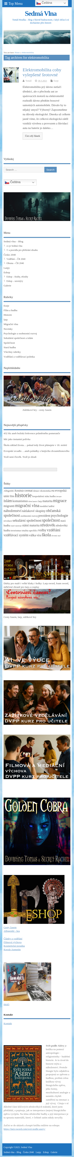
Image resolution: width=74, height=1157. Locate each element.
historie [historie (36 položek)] (23, 495)
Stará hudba (10, 347)
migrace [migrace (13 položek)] (60, 500)
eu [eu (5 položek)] (52, 490)
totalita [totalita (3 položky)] (25, 530)
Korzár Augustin (12, 949)
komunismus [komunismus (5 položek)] (20, 501)
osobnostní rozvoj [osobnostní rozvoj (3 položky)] (29, 516)
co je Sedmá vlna (14, 246)
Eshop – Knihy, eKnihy (17, 276)
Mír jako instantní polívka (17, 439)
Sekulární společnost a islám (18, 338)
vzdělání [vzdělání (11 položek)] (53, 530)
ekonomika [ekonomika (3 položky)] (45, 491)
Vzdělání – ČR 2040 (15, 259)
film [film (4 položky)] (12, 496)
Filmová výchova (12, 942)
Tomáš (28, 80)
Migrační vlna (11, 324)
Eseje (56, 80)
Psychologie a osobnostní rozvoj (20, 333)
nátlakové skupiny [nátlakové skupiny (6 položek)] (33, 511)
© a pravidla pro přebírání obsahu (22, 250)
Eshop (7, 272)
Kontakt (8, 1023)
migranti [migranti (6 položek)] (9, 506)
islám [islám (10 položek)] (8, 501)
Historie (8, 314)
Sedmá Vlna (40, 13)
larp (6, 319)
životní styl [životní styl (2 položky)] (55, 536)
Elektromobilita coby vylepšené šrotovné (42, 72)
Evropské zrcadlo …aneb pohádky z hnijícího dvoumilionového (36, 451)
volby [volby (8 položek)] (42, 530)
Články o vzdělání (13, 938)
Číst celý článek (32, 136)
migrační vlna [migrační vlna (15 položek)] (27, 505)
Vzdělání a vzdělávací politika (19, 356)
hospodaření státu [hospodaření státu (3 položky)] (40, 496)
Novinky (8, 328)
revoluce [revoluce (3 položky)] (8, 521)
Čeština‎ (13, 182)
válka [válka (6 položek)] (32, 535)
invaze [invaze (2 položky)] (59, 496)
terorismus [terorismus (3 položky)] (16, 530)
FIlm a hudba (10, 310)
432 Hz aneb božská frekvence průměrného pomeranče (32, 433)
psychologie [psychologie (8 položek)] (59, 515)
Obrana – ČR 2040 (15, 263)
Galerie (7, 285)
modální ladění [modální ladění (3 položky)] (47, 506)
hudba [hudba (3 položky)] (53, 496)
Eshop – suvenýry (14, 281)
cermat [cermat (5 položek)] (28, 490)
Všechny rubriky (12, 351)
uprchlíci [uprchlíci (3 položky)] (33, 530)
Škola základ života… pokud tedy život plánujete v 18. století (35, 445)
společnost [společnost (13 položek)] (51, 520)
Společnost (9, 342)
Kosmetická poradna (14, 945)
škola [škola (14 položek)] (46, 534)
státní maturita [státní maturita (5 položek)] (31, 525)
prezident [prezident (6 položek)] (44, 515)
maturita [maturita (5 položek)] (47, 501)
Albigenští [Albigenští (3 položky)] (9, 491)
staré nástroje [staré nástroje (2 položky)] (16, 526)
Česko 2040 (10, 254)
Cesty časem (10, 927)
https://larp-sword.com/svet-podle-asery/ (24, 1129)
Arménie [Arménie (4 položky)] (19, 490)
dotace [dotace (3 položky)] (36, 491)
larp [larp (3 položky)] (40, 501)
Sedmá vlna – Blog (13, 241)
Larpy (7, 267)
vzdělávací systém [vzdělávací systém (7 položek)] (16, 535)
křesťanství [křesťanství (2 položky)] (33, 501)
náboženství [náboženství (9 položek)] (12, 511)
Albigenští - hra (12, 931)
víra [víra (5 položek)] (39, 535)
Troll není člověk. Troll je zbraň (20, 456)
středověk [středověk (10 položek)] (47, 525)
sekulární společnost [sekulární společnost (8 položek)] (27, 520)
